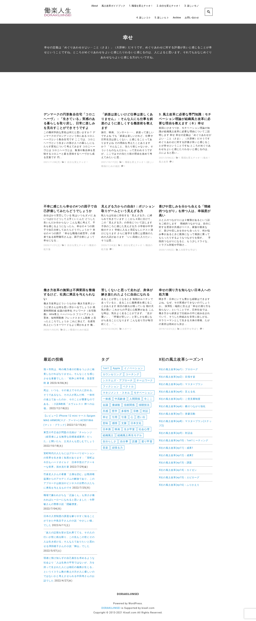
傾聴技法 (144, 406)
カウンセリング (112, 374)
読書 (135, 443)
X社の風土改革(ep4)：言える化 (177, 391)
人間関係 (134, 399)
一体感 (107, 399)
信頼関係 (129, 406)
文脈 (124, 425)
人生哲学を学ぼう (188, 250)
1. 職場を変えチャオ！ (141, 5)
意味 (105, 425)
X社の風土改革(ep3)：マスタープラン (181, 384)
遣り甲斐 (146, 443)
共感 (105, 412)
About (94, 5)
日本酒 (107, 431)
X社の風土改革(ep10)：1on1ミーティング (183, 440)
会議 (105, 406)
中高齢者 (120, 399)
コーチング (132, 374)
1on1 (106, 368)
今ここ (148, 399)
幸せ (105, 418)
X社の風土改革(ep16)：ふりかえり (179, 484)
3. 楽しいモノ (191, 5)
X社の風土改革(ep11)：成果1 (176, 447)
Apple (116, 368)
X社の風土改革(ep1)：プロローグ (178, 369)
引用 (114, 418)
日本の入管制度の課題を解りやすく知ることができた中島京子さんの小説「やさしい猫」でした (69, 521)
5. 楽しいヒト (162, 17)
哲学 (114, 412)
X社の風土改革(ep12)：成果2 (176, 455)
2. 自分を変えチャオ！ (168, 5)
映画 (117, 431)
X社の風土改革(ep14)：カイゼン (178, 470)
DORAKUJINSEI (111, 608)
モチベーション (143, 393)
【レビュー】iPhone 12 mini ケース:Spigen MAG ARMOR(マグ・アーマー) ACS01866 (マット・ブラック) (69, 420)
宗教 (136, 412)
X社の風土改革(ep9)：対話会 (176, 433)
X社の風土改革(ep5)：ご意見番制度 (179, 399)
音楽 (105, 450)
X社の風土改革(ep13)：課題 (175, 462)
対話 (145, 412)
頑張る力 (117, 450)
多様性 (125, 412)
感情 (114, 425)
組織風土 (108, 437)
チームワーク (145, 380)
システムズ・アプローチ (118, 380)
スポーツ (126, 329)
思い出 (141, 418)
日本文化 (136, 425)
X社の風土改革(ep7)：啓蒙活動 (177, 413)
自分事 (124, 443)
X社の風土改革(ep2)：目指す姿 (177, 376)
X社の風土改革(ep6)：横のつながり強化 (182, 406)
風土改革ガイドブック (113, 5)
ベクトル (128, 387)
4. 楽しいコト (143, 17)
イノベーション (133, 368)
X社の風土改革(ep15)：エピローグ (179, 477)
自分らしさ (109, 443)
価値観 (116, 406)
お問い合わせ (192, 17)
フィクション (111, 387)
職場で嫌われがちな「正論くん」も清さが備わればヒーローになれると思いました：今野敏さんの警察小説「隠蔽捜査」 (69, 500)
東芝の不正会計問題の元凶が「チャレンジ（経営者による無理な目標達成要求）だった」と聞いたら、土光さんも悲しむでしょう (69, 437)
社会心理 (144, 431)
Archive (177, 17)
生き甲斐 (129, 431)
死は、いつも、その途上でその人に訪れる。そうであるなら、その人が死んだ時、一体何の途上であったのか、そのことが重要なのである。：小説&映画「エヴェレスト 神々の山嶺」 (69, 399)
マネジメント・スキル (116, 393)
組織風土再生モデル (129, 437)
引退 (124, 418)
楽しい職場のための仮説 (76, 329)
